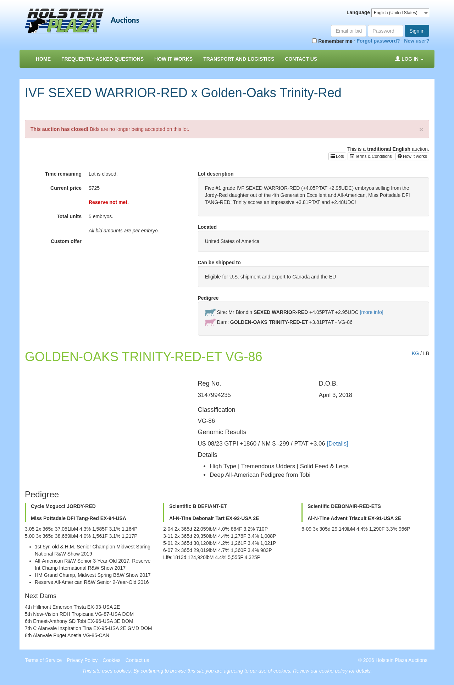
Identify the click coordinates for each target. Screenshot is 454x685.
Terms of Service (43, 660)
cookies (122, 671)
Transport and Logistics (238, 59)
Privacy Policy (82, 660)
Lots (337, 156)
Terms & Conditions (371, 156)
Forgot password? (378, 41)
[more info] (371, 312)
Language (358, 12)
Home (43, 59)
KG (415, 353)
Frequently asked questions (102, 59)
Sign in (417, 31)
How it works (412, 156)
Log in (409, 59)
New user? (416, 41)
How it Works (173, 59)
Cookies (112, 660)
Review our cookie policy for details (332, 671)
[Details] (337, 443)
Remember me (332, 41)
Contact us (301, 59)
